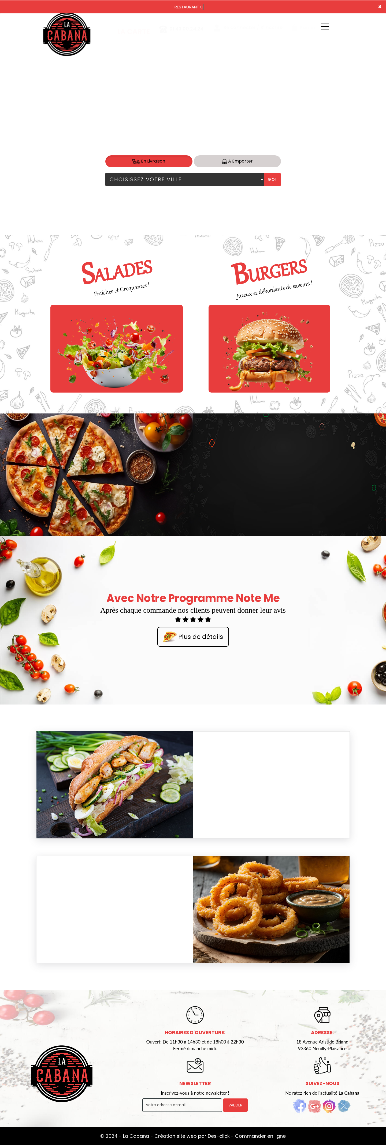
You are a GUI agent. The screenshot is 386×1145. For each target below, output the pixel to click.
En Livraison (148, 161)
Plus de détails (193, 637)
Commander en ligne (260, 1136)
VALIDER (235, 1105)
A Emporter (237, 161)
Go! (272, 179)
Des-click (219, 1136)
